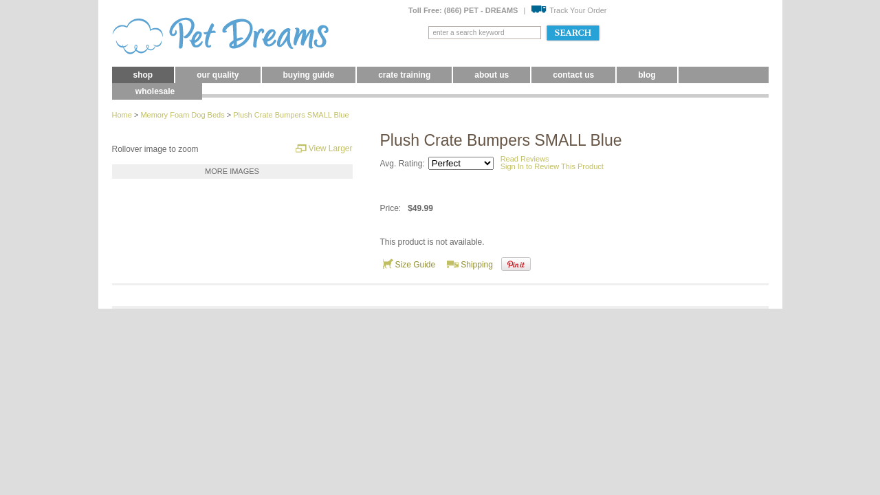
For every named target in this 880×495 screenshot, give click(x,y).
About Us (491, 75)
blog (646, 75)
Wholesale (155, 91)
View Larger (324, 148)
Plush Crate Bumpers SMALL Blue (291, 115)
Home (122, 115)
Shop (143, 75)
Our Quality (218, 75)
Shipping (470, 264)
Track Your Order (568, 10)
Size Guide (409, 264)
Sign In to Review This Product (552, 166)
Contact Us (573, 75)
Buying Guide (309, 75)
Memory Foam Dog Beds (182, 115)
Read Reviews (524, 159)
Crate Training (404, 75)
